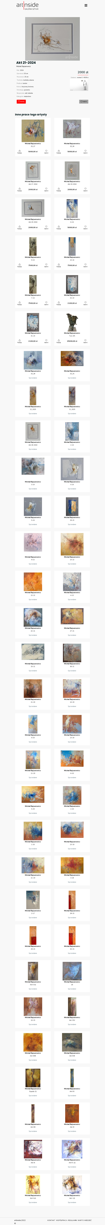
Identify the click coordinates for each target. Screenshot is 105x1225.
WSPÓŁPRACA (61, 1220)
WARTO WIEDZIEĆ (85, 1220)
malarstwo (27, 96)
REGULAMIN (72, 1220)
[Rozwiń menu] (85, 5)
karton (25, 83)
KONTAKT (51, 1220)
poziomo (27, 90)
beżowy (31, 87)
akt (26, 93)
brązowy (25, 87)
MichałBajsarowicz (23, 66)
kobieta (30, 93)
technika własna (28, 80)
